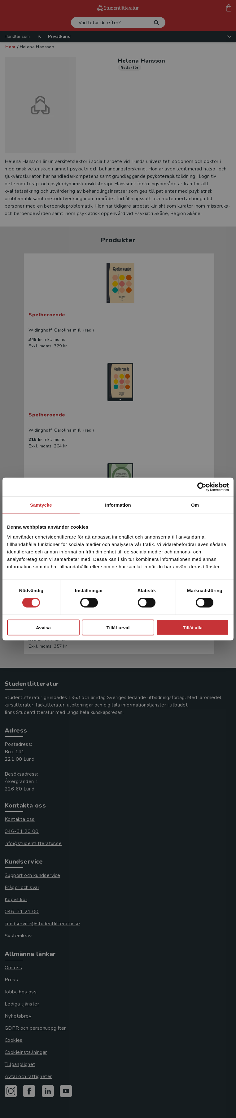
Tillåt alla (193, 627)
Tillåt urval (118, 627)
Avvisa (43, 627)
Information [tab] (118, 505)
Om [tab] (195, 505)
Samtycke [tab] (41, 505)
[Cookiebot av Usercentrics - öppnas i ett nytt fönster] (202, 487)
